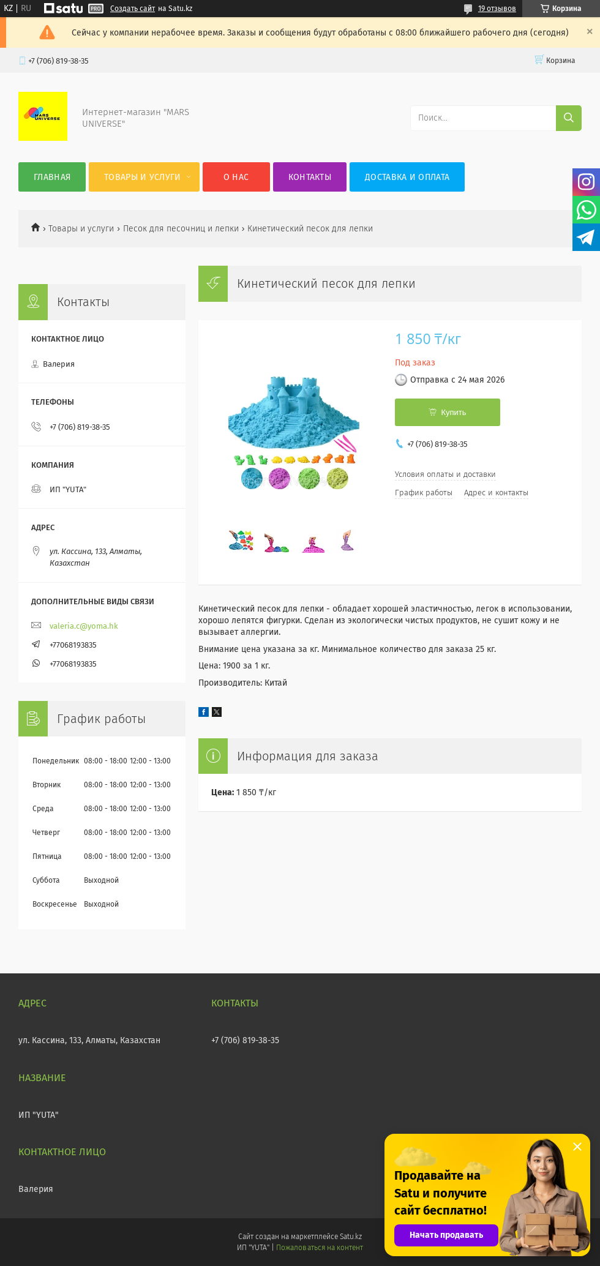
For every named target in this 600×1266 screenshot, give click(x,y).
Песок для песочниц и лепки (181, 228)
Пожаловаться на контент (319, 1247)
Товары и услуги (142, 177)
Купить (453, 412)
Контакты (309, 177)
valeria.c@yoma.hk (84, 626)
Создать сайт (132, 8)
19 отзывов (497, 8)
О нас (236, 177)
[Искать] (569, 118)
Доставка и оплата (407, 177)
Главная (52, 177)
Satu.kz (351, 1236)
